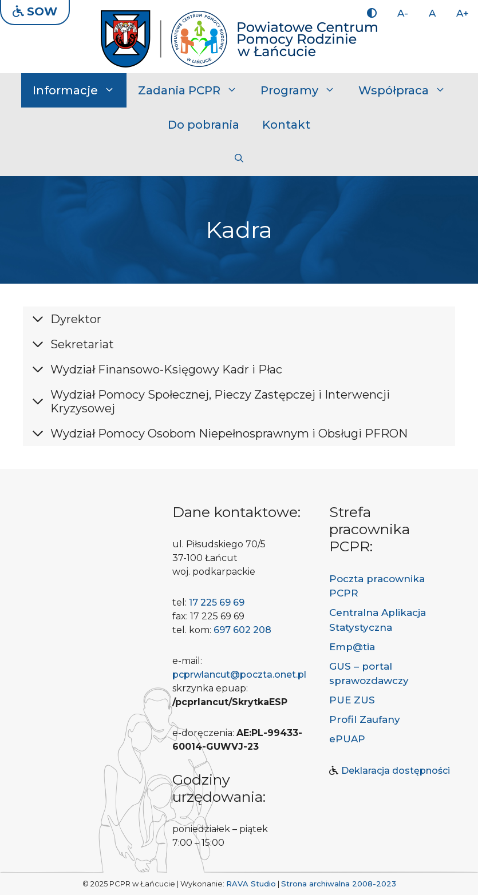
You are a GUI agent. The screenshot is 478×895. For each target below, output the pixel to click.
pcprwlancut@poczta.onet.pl (239, 674)
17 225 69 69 (216, 602)
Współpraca (407, 90)
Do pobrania (203, 125)
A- (402, 13)
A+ (462, 13)
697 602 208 (242, 629)
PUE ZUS (352, 700)
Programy (303, 90)
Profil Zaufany (364, 719)
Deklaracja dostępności (395, 770)
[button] (239, 159)
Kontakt (286, 125)
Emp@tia (352, 647)
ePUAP (347, 739)
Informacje (80, 90)
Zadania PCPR (193, 90)
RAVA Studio (251, 883)
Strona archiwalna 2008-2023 (338, 883)
